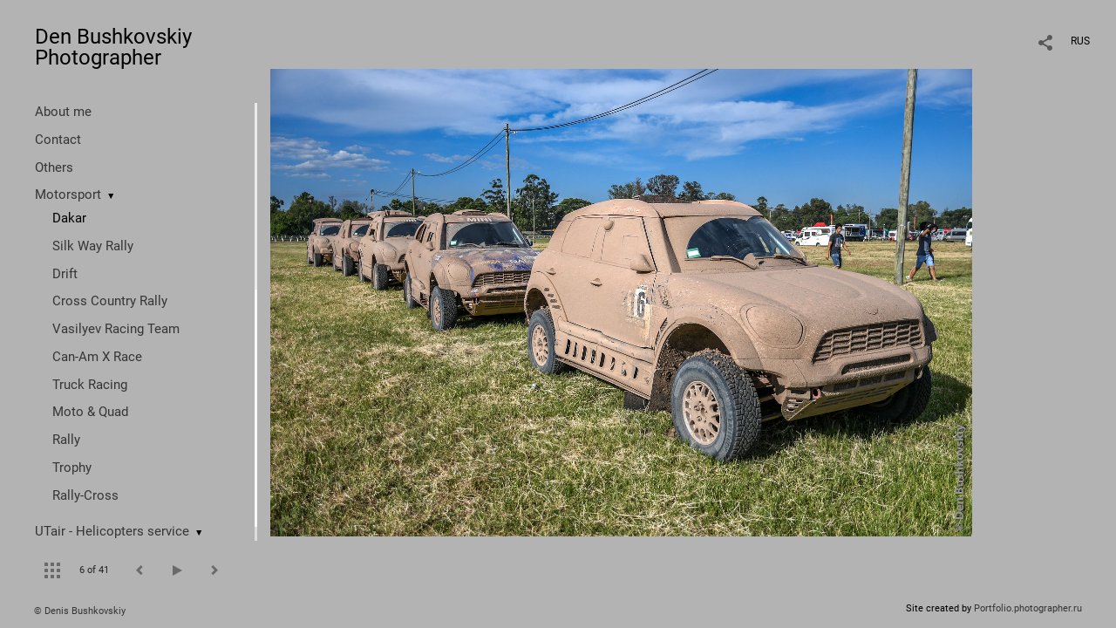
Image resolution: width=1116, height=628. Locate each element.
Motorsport (68, 194)
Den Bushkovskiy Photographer (113, 47)
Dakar (69, 218)
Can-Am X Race (97, 357)
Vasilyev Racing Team (116, 329)
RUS (1080, 41)
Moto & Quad (90, 412)
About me (63, 111)
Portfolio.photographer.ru (1028, 608)
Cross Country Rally (109, 301)
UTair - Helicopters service (112, 531)
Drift (65, 274)
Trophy (72, 467)
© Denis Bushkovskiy (80, 611)
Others (54, 167)
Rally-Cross (85, 495)
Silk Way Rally (92, 246)
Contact (58, 139)
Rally (66, 439)
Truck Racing (89, 384)
